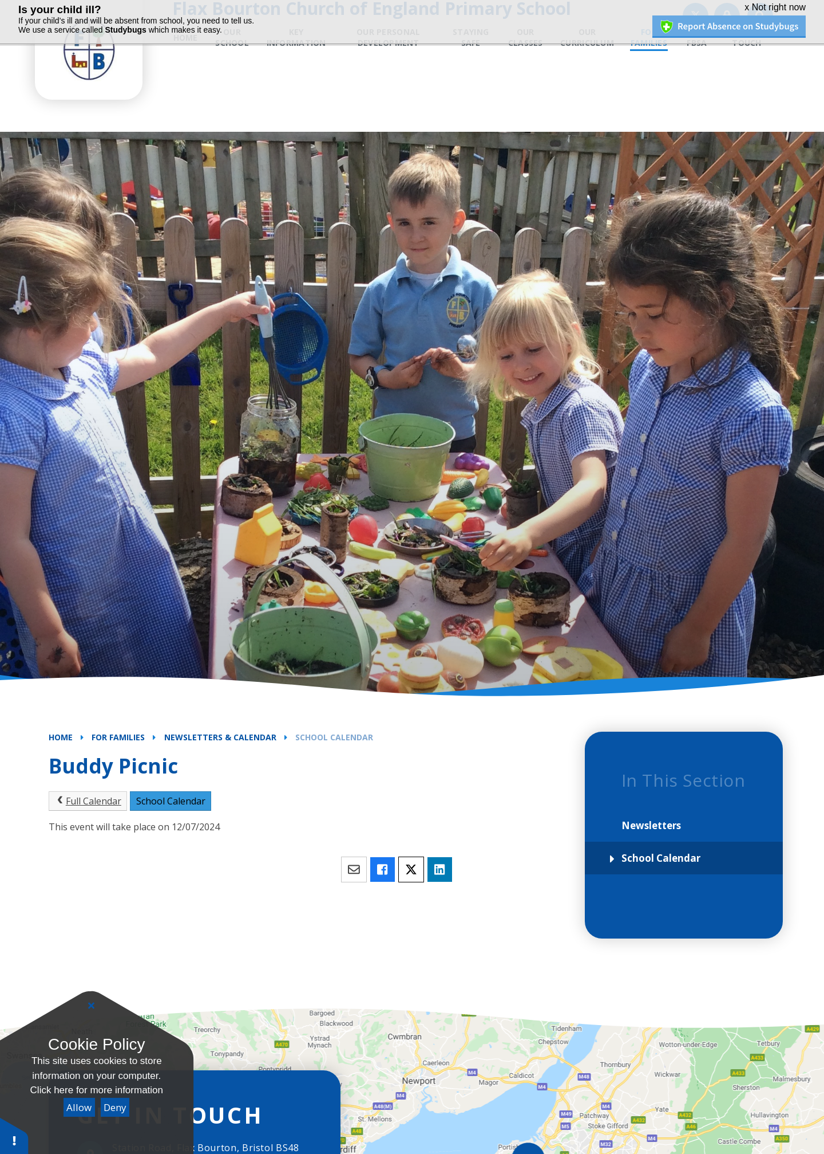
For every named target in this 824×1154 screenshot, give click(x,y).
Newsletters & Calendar (220, 737)
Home (61, 737)
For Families (118, 737)
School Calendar (334, 737)
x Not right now (775, 7)
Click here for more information (96, 1090)
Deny (115, 1107)
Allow (79, 1107)
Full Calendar (88, 801)
